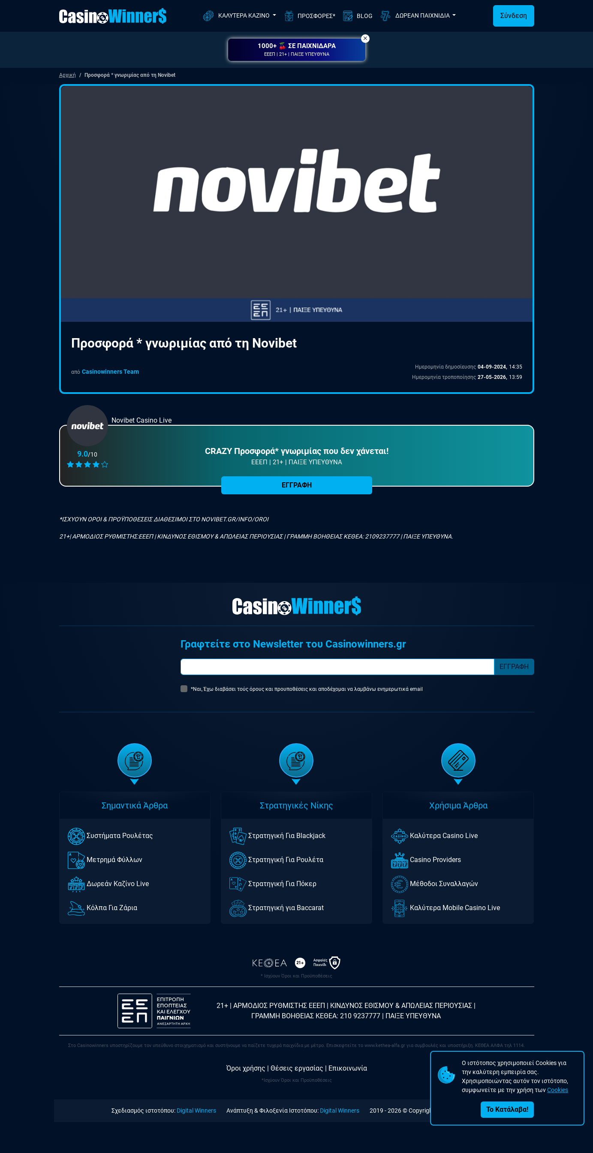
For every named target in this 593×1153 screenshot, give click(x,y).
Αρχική (67, 75)
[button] (296, 50)
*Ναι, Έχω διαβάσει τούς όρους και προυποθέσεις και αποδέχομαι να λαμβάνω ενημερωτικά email (307, 689)
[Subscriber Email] (337, 667)
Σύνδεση (513, 16)
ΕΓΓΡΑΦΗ (297, 485)
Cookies (557, 1089)
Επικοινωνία (347, 1068)
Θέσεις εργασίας (297, 1068)
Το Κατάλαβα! (507, 1109)
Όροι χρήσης (245, 1068)
